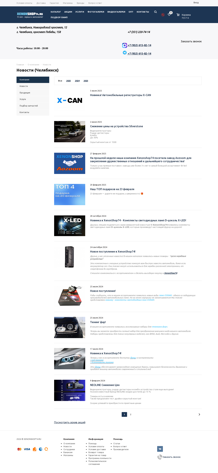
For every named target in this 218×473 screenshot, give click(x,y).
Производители (121, 449)
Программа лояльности (99, 458)
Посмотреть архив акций (69, 422)
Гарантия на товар (97, 455)
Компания (68, 439)
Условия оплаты (96, 446)
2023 (86, 81)
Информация (95, 439)
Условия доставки (97, 449)
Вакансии (67, 452)
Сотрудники (69, 449)
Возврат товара (96, 452)
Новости (67, 446)
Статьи (116, 443)
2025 (68, 81)
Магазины (68, 455)
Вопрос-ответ (120, 446)
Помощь (118, 439)
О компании (69, 443)
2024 (77, 81)
